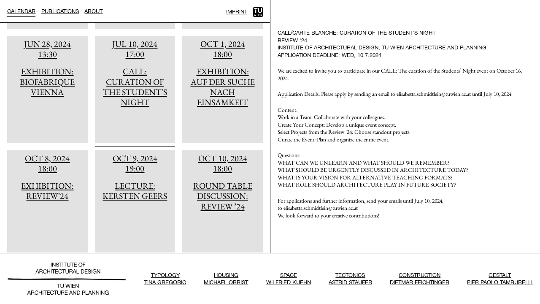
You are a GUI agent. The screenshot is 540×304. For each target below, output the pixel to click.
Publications (60, 11)
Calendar (21, 11)
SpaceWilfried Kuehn (288, 278)
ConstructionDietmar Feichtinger (419, 278)
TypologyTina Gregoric (165, 278)
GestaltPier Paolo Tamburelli (499, 278)
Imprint (236, 11)
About (93, 11)
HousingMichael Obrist (226, 278)
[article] (47, 89)
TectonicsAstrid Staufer (350, 278)
